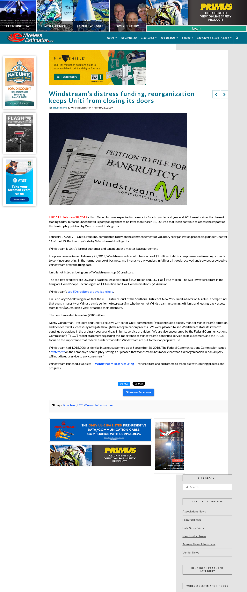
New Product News (194, 536)
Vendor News (191, 552)
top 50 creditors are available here (90, 291)
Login (196, 28)
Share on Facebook (138, 392)
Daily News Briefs (193, 528)
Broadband (69, 405)
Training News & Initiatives (199, 544)
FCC (80, 405)
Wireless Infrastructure (98, 405)
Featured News (59, 107)
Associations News (194, 511)
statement (58, 352)
